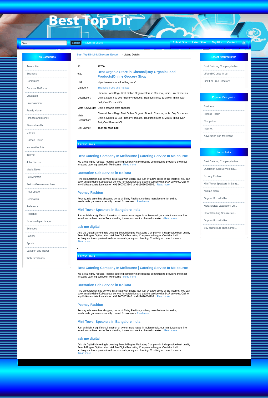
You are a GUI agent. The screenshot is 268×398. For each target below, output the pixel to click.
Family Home (34, 110)
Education (32, 95)
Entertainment (34, 103)
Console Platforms (37, 88)
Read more (129, 164)
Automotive (33, 66)
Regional (32, 213)
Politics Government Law (41, 184)
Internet (31, 154)
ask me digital (211, 190)
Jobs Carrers (34, 162)
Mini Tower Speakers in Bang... (221, 183)
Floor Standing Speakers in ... (220, 213)
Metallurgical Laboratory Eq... (220, 205)
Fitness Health (35, 125)
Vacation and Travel (38, 250)
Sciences (32, 228)
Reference (32, 206)
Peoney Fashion (213, 176)
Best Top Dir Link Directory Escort (97, 54)
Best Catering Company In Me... (222, 66)
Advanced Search (94, 43)
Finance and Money (38, 117)
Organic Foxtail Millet (216, 220)
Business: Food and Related (114, 87)
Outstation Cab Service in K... (220, 168)
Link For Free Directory (217, 81)
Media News (34, 169)
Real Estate (33, 191)
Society (31, 235)
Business (32, 73)
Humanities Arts (36, 147)
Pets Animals (34, 176)
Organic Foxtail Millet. (216, 198)
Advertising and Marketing (218, 135)
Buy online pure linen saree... (220, 227)
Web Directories (36, 258)
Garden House (35, 140)
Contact (232, 42)
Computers (33, 81)
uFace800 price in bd (216, 73)
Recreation (33, 199)
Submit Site (180, 42)
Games (31, 132)
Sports (30, 243)
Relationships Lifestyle (39, 221)
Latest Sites (199, 42)
